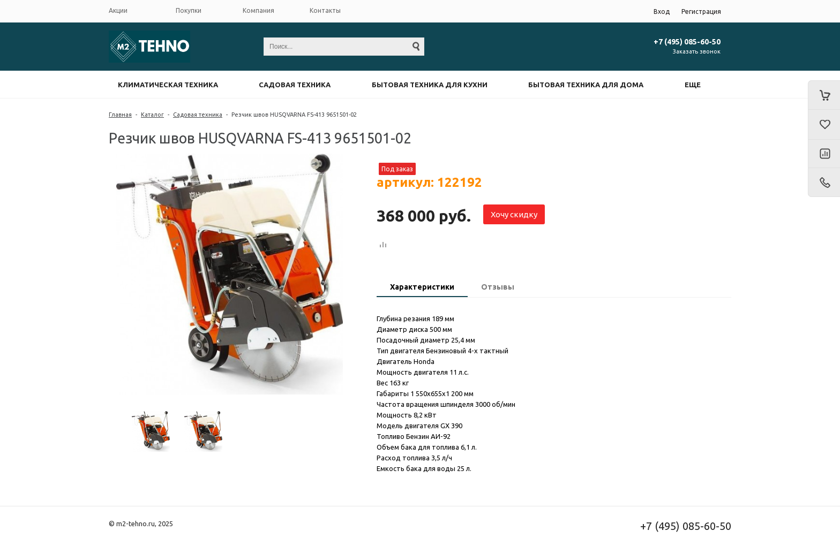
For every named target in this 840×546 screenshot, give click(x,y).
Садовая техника (295, 84)
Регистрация (701, 11)
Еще (693, 84)
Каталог (152, 114)
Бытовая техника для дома (585, 84)
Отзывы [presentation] (497, 287)
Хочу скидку (514, 214)
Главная (120, 114)
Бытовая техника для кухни (430, 84)
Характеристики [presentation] (422, 287)
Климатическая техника (168, 84)
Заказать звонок (697, 51)
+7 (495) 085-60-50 (687, 41)
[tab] (422, 288)
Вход (662, 11)
